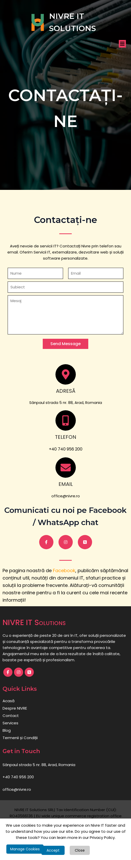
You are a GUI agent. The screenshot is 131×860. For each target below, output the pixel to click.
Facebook (64, 570)
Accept (53, 850)
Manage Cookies (25, 849)
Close (80, 850)
